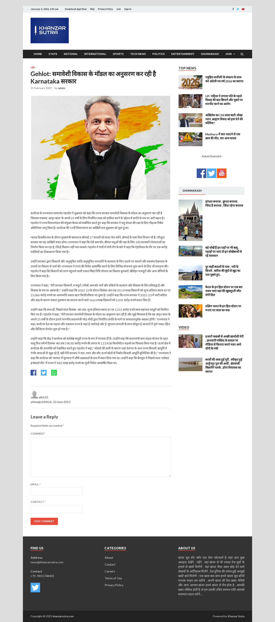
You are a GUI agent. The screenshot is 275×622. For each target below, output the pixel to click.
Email (36, 484)
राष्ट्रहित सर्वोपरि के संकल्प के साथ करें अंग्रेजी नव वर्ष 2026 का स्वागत (224, 79)
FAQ (92, 9)
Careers (110, 571)
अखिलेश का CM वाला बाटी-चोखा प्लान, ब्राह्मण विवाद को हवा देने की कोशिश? (224, 119)
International (95, 53)
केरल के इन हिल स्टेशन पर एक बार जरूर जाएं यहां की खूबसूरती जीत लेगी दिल (224, 291)
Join (118, 9)
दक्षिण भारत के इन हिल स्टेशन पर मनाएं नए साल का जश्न (223, 308)
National (71, 53)
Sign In (127, 9)
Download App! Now (76, 9)
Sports (118, 53)
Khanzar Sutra (236, 616)
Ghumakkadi (210, 53)
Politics (158, 53)
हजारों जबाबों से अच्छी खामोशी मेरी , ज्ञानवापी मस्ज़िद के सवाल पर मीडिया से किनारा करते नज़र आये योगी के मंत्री (224, 342)
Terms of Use (113, 578)
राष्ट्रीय (33, 67)
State (53, 53)
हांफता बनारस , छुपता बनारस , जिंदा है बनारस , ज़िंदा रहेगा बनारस (224, 203)
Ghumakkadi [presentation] (192, 190)
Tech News (138, 53)
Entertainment (182, 53)
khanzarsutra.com (63, 616)
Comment (38, 433)
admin (61, 88)
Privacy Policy (105, 9)
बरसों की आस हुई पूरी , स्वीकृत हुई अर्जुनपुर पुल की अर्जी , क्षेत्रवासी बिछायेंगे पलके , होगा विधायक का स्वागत (223, 365)
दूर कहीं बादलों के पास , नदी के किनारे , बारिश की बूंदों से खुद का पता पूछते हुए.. (222, 270)
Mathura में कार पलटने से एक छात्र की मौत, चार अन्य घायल (222, 136)
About (109, 557)
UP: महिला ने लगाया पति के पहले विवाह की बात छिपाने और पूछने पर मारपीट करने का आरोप (224, 100)
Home (38, 53)
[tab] (192, 191)
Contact (38, 501)
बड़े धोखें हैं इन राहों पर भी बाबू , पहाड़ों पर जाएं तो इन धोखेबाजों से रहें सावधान (223, 251)
